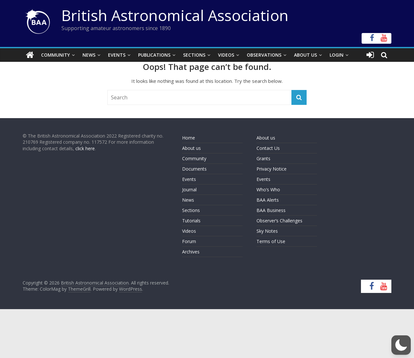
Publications (154, 55)
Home (188, 138)
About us (191, 148)
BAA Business (271, 210)
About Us (305, 55)
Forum (189, 241)
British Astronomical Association (175, 15)
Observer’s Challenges (279, 221)
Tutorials (191, 221)
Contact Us (268, 148)
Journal (189, 189)
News (88, 55)
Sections (194, 55)
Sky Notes (267, 231)
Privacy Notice (271, 169)
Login (336, 55)
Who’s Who (268, 189)
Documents (194, 169)
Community (55, 55)
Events (116, 55)
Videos (226, 55)
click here (85, 148)
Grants (263, 158)
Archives (191, 252)
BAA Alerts (267, 200)
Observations (264, 55)
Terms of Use (270, 241)
